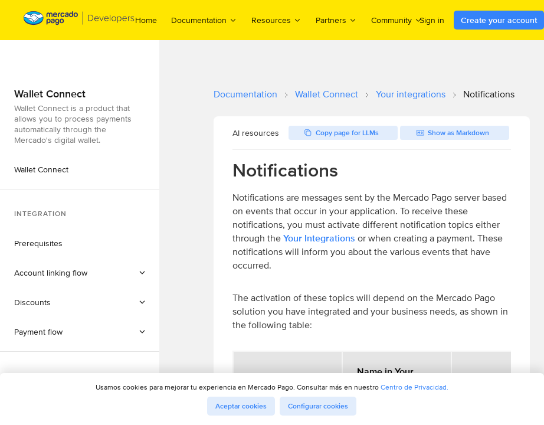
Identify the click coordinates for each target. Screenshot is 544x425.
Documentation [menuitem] (204, 19)
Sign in (432, 20)
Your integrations (410, 94)
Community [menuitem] (396, 19)
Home (146, 20)
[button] (79, 272)
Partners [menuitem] (336, 19)
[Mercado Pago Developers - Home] (79, 20)
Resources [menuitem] (276, 19)
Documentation (245, 94)
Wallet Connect (326, 94)
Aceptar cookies (241, 406)
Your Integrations (319, 238)
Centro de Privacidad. (414, 387)
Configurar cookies (318, 406)
